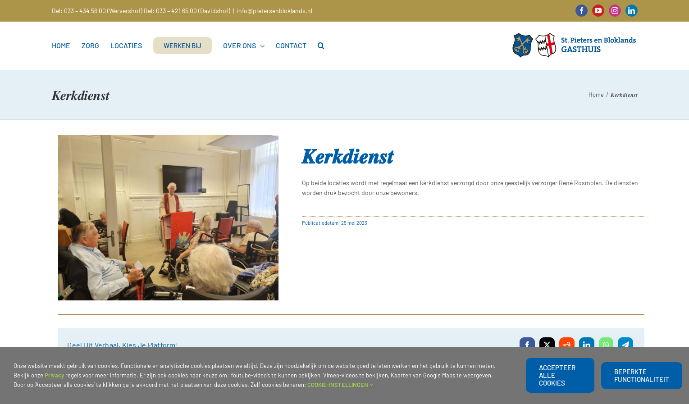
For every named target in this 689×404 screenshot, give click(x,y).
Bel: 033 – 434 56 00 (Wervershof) (97, 10)
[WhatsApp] (606, 345)
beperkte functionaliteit (641, 375)
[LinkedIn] (587, 345)
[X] (547, 345)
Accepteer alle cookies (557, 375)
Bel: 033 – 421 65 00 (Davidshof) (187, 10)
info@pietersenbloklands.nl (274, 10)
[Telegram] (625, 345)
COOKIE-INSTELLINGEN (340, 384)
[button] (321, 45)
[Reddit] (567, 345)
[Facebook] (527, 345)
